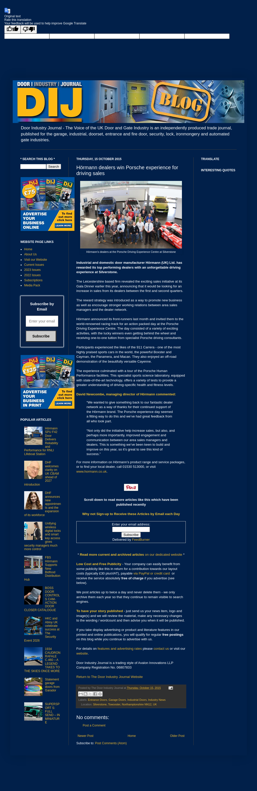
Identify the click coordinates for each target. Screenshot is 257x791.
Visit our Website (35, 259)
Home (132, 736)
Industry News (156, 699)
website (82, 653)
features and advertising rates (120, 648)
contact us (161, 648)
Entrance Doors (97, 699)
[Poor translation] (29, 29)
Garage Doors (117, 699)
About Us (30, 254)
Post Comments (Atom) (111, 743)
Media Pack (32, 285)
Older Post (177, 736)
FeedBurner (141, 539)
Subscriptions (33, 280)
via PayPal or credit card (152, 573)
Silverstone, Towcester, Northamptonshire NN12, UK (125, 704)
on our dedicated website (163, 554)
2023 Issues (32, 270)
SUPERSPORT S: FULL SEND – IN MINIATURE (52, 713)
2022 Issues (32, 275)
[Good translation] (12, 29)
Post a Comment (94, 725)
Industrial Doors (137, 699)
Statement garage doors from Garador (52, 685)
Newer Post (85, 736)
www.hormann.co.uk (91, 471)
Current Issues (34, 265)
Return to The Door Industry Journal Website (109, 677)
